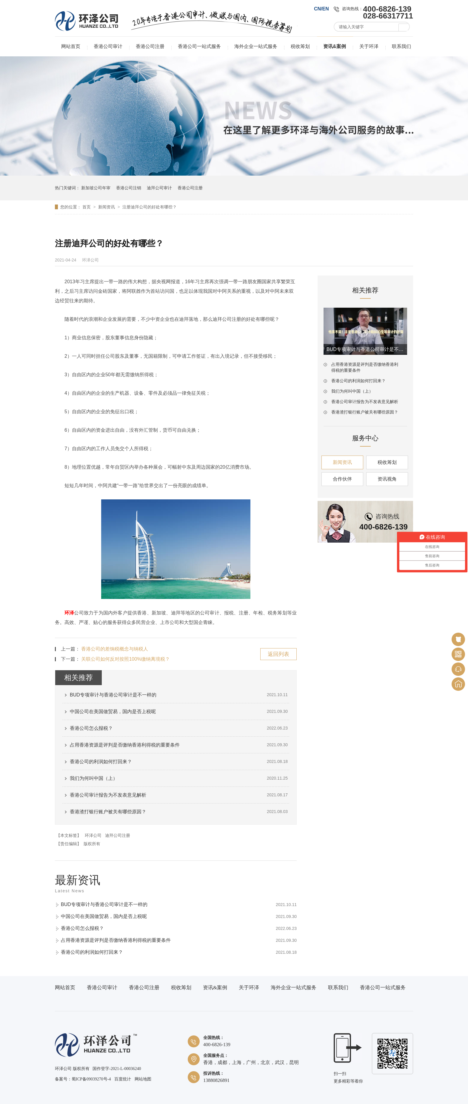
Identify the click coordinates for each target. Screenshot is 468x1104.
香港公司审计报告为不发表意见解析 (108, 795)
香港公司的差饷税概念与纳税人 (114, 648)
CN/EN (321, 8)
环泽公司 (93, 835)
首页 (87, 207)
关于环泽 (368, 46)
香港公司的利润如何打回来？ (101, 761)
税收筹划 (300, 46)
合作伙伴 (342, 478)
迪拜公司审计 (159, 187)
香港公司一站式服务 (199, 46)
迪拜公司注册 (117, 835)
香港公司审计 (108, 46)
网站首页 (70, 46)
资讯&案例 (334, 46)
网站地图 (143, 1079)
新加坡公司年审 (95, 187)
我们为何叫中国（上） (94, 778)
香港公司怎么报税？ (91, 728)
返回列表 (278, 654)
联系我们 (401, 46)
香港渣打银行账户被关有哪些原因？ (108, 811)
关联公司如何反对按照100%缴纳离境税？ (125, 659)
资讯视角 (387, 478)
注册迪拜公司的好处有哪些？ (149, 207)
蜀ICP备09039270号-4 (91, 1079)
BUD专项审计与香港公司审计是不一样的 (113, 694)
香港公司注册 (150, 46)
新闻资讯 (107, 207)
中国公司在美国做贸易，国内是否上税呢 (113, 711)
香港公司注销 (128, 187)
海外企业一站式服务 (255, 46)
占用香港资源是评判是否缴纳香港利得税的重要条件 (125, 744)
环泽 (69, 612)
